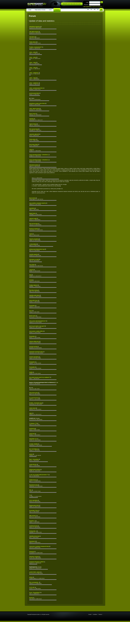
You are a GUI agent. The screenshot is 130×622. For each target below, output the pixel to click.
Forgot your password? (97, 6)
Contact (89, 614)
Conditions (95, 614)
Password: (86, 4)
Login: (87, 2)
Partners (100, 614)
